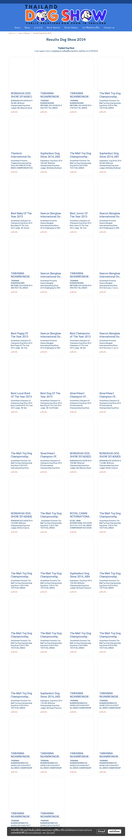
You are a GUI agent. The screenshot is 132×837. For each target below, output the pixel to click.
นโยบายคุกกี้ (50, 833)
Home (17, 28)
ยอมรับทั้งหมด (114, 831)
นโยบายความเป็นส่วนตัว (33, 833)
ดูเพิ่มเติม (14, 112)
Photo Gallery (71, 28)
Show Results (53, 28)
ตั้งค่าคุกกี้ (101, 831)
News (27, 28)
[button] (119, 28)
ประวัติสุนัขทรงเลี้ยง (90, 28)
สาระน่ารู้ (38, 28)
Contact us (109, 28)
